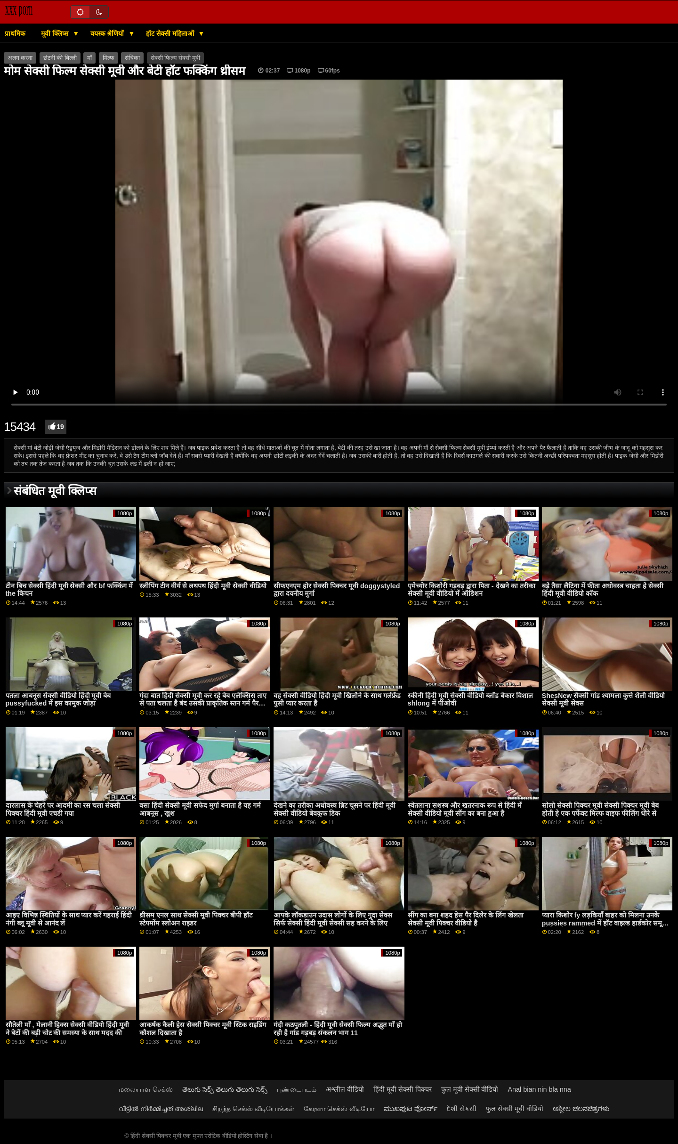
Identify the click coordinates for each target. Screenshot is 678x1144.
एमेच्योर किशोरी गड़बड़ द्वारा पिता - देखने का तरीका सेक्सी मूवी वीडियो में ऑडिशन (471, 590)
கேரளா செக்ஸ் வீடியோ (339, 1108)
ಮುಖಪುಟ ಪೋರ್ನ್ (410, 1108)
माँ (89, 58)
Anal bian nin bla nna (539, 1089)
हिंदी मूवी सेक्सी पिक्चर (402, 1089)
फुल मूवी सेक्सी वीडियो (470, 1089)
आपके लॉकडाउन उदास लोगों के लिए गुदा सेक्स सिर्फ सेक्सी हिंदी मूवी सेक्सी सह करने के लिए (333, 919)
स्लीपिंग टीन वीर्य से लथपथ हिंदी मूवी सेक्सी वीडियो (202, 586)
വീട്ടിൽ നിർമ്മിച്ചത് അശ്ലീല (161, 1108)
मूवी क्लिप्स (55, 33)
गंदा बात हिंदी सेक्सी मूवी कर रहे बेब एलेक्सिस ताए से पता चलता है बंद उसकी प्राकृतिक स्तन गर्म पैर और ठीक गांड (202, 703)
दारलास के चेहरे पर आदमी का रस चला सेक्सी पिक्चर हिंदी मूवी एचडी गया (63, 809)
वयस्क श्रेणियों (108, 33)
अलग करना (20, 58)
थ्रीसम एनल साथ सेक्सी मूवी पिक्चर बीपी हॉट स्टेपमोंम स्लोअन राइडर (195, 919)
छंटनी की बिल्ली (60, 58)
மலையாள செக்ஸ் (146, 1089)
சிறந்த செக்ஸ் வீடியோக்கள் (253, 1108)
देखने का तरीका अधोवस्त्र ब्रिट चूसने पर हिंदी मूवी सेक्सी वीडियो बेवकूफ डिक (335, 809)
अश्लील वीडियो (345, 1089)
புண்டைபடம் (296, 1089)
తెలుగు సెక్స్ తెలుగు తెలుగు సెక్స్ (224, 1089)
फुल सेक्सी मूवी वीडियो (514, 1108)
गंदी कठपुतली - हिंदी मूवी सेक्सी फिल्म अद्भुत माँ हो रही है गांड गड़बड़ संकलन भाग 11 (338, 1029)
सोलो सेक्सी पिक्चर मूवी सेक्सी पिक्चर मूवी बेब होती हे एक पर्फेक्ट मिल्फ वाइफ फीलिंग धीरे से (600, 809)
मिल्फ (108, 58)
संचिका (132, 58)
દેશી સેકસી (461, 1108)
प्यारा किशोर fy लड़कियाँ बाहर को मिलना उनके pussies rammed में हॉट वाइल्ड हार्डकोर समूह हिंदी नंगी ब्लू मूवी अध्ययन (604, 922)
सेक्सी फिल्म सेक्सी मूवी (175, 58)
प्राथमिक (15, 33)
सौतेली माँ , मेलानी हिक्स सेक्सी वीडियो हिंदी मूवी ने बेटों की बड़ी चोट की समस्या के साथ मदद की (67, 1029)
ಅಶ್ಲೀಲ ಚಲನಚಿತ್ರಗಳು (581, 1108)
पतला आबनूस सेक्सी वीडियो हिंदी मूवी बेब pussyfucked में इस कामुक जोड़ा (58, 699)
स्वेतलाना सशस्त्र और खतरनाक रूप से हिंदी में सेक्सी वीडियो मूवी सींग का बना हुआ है (465, 809)
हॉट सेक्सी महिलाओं (171, 33)
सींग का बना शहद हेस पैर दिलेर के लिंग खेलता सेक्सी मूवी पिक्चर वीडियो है (466, 919)
